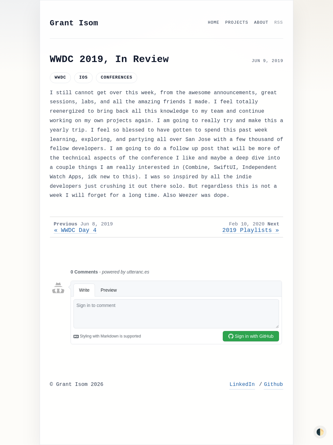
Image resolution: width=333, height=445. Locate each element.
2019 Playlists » (250, 230)
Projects (236, 22)
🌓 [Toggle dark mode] (320, 432)
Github (273, 385)
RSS (278, 22)
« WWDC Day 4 (75, 230)
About (261, 22)
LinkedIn (242, 385)
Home (213, 22)
